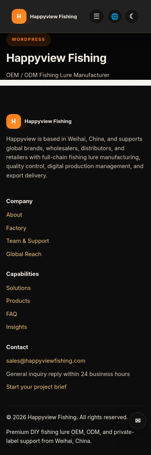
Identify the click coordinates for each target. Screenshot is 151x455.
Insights (16, 326)
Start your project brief (36, 386)
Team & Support (27, 240)
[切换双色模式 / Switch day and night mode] (132, 16)
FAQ (11, 314)
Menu (96, 16)
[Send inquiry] (137, 420)
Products (18, 300)
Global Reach (24, 254)
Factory (16, 228)
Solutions (18, 288)
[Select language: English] (114, 16)
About (14, 214)
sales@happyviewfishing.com (45, 360)
